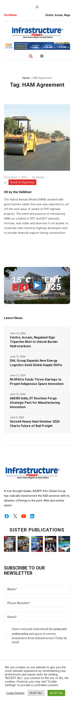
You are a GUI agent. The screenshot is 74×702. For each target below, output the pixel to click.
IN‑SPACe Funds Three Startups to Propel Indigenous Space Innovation (37, 382)
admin (40, 177)
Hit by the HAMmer (18, 192)
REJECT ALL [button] (36, 692)
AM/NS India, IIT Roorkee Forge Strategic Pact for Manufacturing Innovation (35, 402)
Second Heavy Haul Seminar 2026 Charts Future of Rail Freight (35, 424)
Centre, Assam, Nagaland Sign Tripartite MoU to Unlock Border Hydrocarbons (34, 342)
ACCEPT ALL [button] (56, 692)
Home (26, 78)
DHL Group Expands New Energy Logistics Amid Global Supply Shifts (36, 363)
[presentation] (34, 657)
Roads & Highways (22, 182)
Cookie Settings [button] (15, 693)
